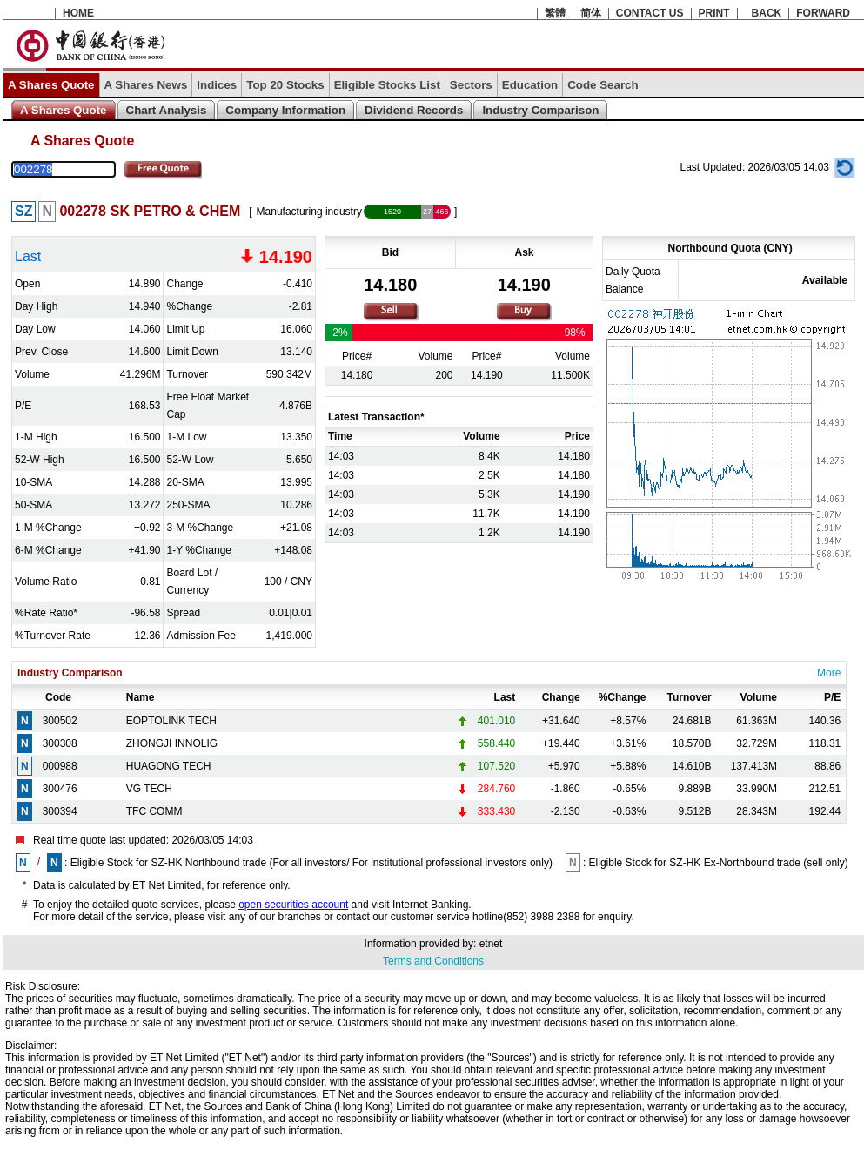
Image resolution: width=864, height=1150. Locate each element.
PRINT (714, 13)
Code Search (602, 84)
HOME (78, 13)
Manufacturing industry (309, 211)
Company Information (285, 110)
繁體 (555, 13)
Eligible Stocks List (387, 84)
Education (530, 84)
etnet (491, 944)
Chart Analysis (166, 110)
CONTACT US (650, 13)
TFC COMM (154, 811)
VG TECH (149, 789)
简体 (590, 13)
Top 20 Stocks (285, 84)
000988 (60, 766)
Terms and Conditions (433, 961)
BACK (767, 13)
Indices (217, 84)
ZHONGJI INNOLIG (172, 743)
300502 (60, 721)
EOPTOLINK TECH (171, 721)
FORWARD (823, 13)
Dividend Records (414, 110)
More (829, 673)
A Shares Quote (51, 84)
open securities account (293, 904)
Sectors (471, 84)
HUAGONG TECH (168, 766)
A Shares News (146, 84)
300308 (60, 743)
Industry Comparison (540, 110)
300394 (60, 811)
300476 (60, 789)
